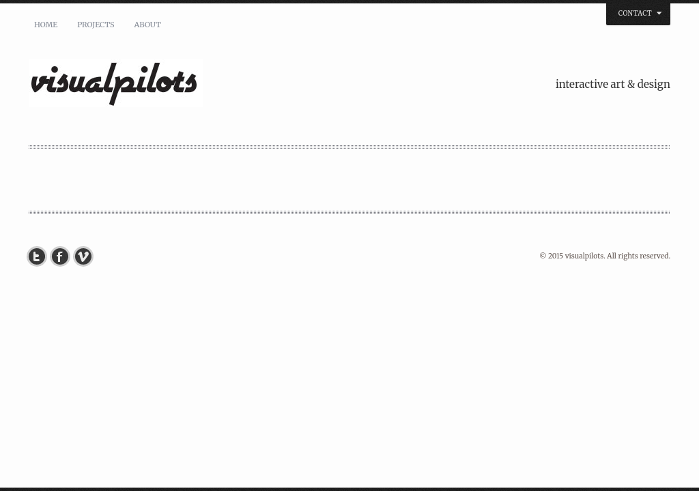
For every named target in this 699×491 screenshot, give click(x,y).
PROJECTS (96, 24)
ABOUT (147, 24)
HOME (45, 24)
